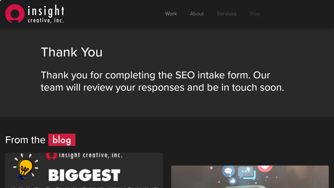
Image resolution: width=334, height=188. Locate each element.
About (197, 14)
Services (226, 14)
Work (171, 14)
